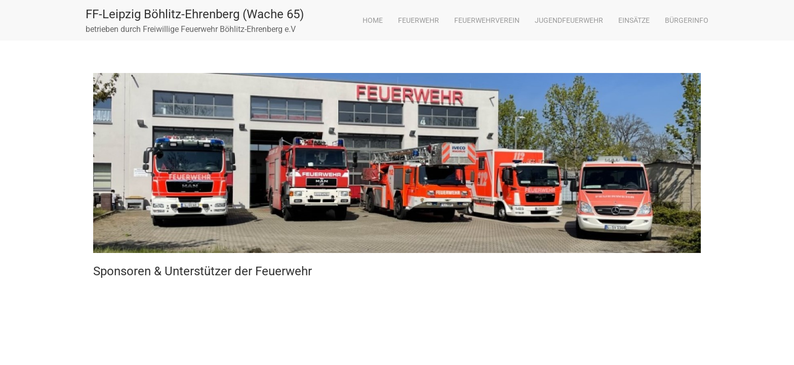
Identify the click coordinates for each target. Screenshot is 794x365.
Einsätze (634, 20)
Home (373, 20)
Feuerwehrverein (487, 20)
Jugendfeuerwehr (569, 20)
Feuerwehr (418, 20)
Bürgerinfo (686, 20)
